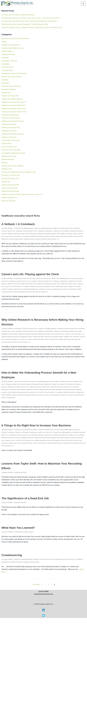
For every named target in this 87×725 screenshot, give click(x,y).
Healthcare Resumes (8, 137)
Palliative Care (6, 169)
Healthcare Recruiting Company (12, 134)
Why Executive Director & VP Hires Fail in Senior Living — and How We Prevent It (30, 18)
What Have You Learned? (18, 527)
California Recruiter (8, 54)
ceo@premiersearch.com (43, 701)
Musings (4, 162)
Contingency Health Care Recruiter (13, 73)
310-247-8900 (44, 698)
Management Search (8, 156)
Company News (7, 70)
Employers (5, 83)
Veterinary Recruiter (8, 201)
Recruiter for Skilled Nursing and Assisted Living (18, 172)
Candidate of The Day (9, 61)
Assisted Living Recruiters (10, 45)
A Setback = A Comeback (18, 224)
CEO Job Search (7, 67)
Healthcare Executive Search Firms (14, 112)
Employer (4, 80)
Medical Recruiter (7, 159)
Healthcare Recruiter (8, 124)
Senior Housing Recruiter (10, 185)
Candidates (5, 64)
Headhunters (6, 92)
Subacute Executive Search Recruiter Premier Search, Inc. (22, 194)
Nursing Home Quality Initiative (12, 166)
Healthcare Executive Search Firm (13, 105)
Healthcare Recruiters (9, 131)
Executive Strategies (8, 89)
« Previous (36, 584)
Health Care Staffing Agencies (12, 99)
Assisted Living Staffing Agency (12, 48)
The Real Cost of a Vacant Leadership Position (17, 15)
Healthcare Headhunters (10, 115)
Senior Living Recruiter (9, 188)
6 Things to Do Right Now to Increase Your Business (36, 425)
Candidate (5, 57)
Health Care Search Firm (10, 96)
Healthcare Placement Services (12, 121)
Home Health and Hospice (10, 140)
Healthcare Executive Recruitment (13, 102)
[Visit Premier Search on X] (43, 723)
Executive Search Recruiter (11, 86)
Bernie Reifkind (6, 51)
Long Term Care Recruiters (11, 150)
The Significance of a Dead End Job (25, 498)
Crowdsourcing (11, 555)
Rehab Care (5, 181)
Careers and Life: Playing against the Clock (30, 274)
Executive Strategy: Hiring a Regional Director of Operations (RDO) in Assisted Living (31, 27)
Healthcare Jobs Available (10, 118)
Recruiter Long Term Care (10, 175)
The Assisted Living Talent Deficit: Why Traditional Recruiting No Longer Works (29, 21)
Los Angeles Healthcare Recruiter (13, 153)
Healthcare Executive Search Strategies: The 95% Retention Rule (24, 24)
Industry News (6, 143)
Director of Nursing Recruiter (11, 77)
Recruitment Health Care (10, 178)
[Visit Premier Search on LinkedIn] (43, 718)
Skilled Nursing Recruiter (10, 191)
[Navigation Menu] (83, 3)
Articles (4, 42)
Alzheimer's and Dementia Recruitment (15, 38)
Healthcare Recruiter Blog (10, 127)
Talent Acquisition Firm (9, 197)
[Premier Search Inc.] (17, 3)
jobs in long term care (9, 147)
